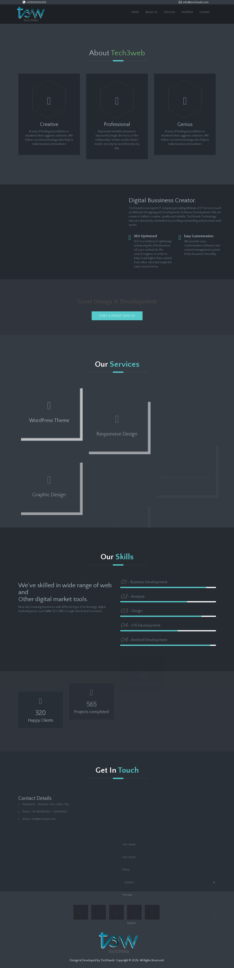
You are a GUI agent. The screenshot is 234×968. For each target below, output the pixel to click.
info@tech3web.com (194, 2)
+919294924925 (34, 2)
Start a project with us (117, 316)
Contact (205, 12)
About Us (151, 12)
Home (135, 12)
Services (169, 12)
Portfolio (187, 12)
